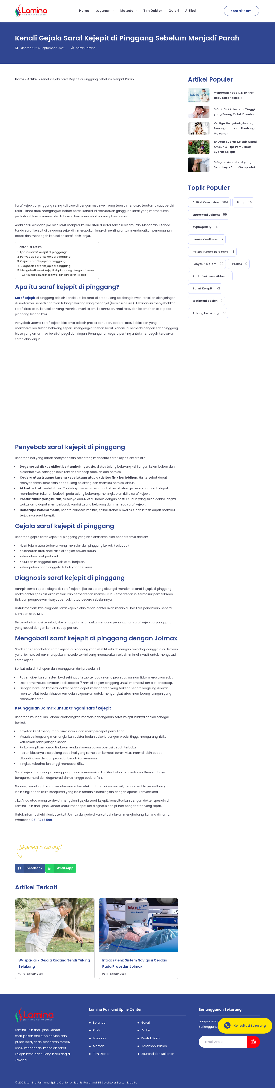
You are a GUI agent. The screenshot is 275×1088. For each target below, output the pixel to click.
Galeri (173, 10)
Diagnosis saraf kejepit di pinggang (45, 266)
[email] (223, 1042)
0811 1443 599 (41, 820)
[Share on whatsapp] (60, 868)
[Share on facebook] (30, 868)
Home (84, 10)
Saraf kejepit (25, 298)
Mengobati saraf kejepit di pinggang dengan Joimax (57, 270)
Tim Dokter (152, 10)
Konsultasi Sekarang (243, 1025)
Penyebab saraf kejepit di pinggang (45, 256)
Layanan (105, 10)
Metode (128, 10)
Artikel (190, 10)
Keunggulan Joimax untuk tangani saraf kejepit (56, 275)
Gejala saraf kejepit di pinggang (43, 261)
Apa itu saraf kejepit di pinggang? (43, 252)
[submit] (253, 1042)
